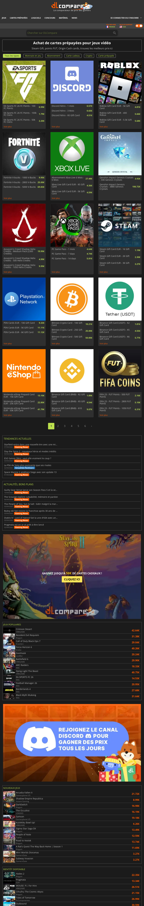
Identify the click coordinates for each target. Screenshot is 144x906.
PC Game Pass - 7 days (63, 254)
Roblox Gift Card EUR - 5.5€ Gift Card (116, 121)
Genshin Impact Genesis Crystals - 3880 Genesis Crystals (112, 186)
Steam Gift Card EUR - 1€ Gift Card (114, 250)
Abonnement (53, 55)
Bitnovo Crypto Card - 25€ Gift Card (67, 331)
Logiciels (36, 18)
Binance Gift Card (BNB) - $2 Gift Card (68, 395)
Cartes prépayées (18, 18)
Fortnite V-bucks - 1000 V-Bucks (20, 177)
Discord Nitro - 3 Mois (63, 111)
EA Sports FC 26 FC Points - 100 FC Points (19, 107)
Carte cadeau (73, 55)
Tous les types (12, 55)
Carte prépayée (106, 55)
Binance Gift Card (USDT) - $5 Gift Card (115, 331)
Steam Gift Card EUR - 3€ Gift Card (114, 264)
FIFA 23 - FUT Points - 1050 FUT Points (115, 409)
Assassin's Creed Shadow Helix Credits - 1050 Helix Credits (19, 266)
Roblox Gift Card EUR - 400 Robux (113, 114)
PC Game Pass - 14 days (64, 258)
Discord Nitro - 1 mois (63, 106)
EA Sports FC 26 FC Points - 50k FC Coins (19, 121)
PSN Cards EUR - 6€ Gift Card (18, 332)
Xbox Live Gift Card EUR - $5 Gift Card (68, 185)
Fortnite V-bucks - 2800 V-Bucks (20, 182)
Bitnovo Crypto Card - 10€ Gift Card (67, 324)
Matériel (63, 18)
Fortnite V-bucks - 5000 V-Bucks (20, 187)
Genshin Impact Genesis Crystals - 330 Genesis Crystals (116, 178)
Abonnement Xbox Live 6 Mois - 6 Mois (68, 178)
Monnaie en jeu (33, 55)
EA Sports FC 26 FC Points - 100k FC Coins (20, 114)
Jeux (4, 18)
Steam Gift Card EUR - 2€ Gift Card (114, 257)
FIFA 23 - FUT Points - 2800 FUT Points (115, 402)
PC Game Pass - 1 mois (63, 249)
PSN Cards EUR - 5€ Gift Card (18, 328)
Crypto (89, 55)
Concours (50, 18)
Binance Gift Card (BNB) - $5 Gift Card (68, 402)
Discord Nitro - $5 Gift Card (66, 115)
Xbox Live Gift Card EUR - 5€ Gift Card (68, 192)
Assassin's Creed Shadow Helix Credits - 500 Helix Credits (19, 259)
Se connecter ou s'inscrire (125, 18)
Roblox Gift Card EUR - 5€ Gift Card (115, 107)
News (74, 18)
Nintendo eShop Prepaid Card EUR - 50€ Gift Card (19, 409)
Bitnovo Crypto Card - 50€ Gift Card (67, 338)
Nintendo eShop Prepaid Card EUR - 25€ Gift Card (19, 402)
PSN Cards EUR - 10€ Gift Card (19, 323)
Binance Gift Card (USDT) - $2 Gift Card (115, 324)
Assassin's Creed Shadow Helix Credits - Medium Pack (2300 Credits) (19, 251)
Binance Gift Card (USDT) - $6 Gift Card (115, 338)
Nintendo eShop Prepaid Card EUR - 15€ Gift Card (19, 395)
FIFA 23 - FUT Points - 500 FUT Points (115, 395)
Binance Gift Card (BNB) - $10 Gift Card (67, 409)
